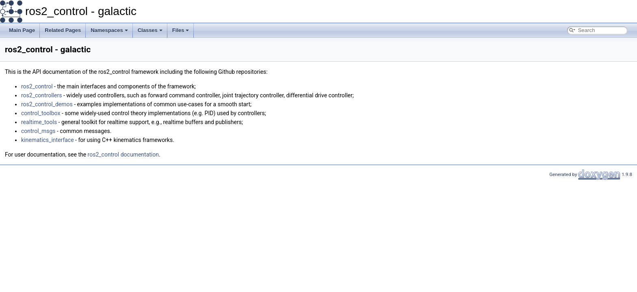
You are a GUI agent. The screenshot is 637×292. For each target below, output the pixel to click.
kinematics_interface (47, 140)
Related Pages (63, 30)
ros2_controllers (41, 95)
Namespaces (109, 30)
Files (180, 30)
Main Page (22, 30)
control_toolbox (40, 113)
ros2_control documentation (123, 154)
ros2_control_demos (47, 104)
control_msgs (38, 131)
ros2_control (37, 86)
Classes (150, 30)
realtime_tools (39, 122)
